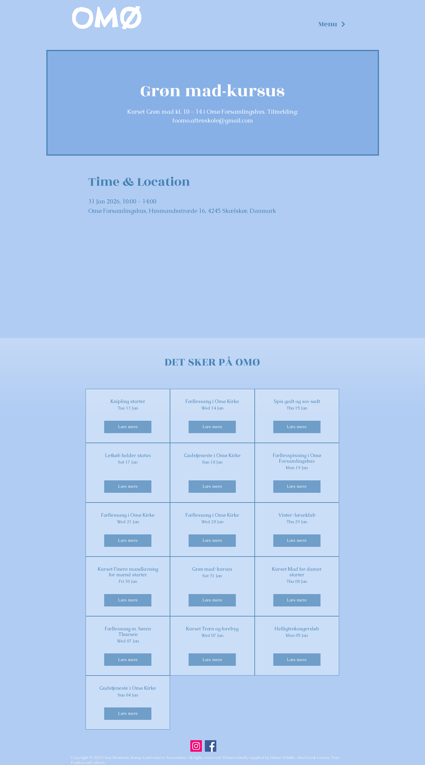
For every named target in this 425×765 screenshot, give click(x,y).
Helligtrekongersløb (296, 629)
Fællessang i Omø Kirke (212, 401)
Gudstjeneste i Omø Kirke (212, 455)
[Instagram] (196, 746)
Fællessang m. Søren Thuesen (128, 631)
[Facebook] (210, 746)
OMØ (106, 18)
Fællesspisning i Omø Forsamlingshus (297, 458)
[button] (332, 24)
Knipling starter (127, 401)
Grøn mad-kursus (212, 569)
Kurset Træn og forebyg (212, 629)
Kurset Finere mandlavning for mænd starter (128, 572)
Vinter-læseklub (297, 515)
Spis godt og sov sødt (297, 401)
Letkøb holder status (128, 455)
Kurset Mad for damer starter (297, 572)
